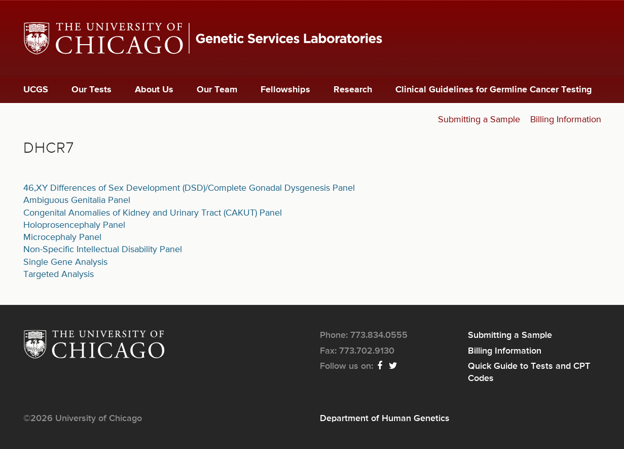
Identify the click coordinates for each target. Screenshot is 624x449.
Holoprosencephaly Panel (74, 225)
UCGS (35, 89)
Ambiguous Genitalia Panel (76, 200)
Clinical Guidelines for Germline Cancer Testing (493, 89)
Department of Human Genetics (385, 418)
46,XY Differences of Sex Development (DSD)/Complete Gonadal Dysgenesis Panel (189, 188)
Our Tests (91, 89)
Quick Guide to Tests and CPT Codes (529, 372)
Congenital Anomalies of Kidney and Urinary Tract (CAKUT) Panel (152, 213)
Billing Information (565, 119)
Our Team (217, 89)
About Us (154, 89)
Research (353, 89)
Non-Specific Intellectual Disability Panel (102, 249)
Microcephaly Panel (62, 237)
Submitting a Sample (479, 119)
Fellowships (285, 89)
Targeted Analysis (58, 274)
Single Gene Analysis (65, 262)
